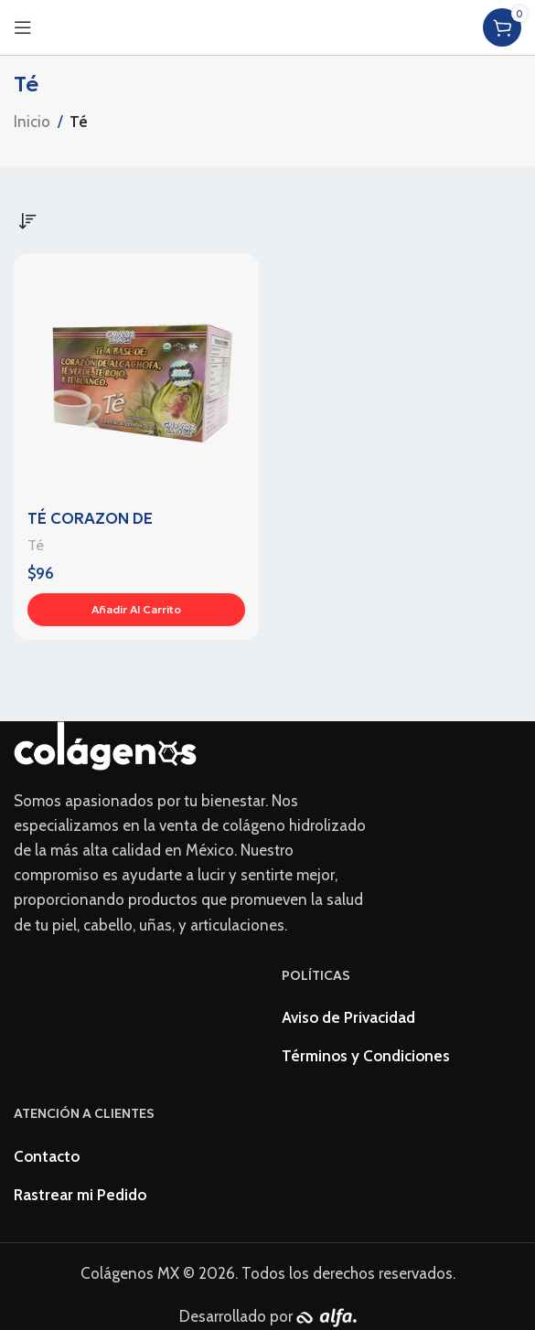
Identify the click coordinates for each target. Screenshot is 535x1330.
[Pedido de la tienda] (27, 221)
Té (35, 545)
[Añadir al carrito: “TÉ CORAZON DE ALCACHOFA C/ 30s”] (136, 609)
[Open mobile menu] (23, 27)
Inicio (32, 121)
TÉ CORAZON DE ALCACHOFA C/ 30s (101, 529)
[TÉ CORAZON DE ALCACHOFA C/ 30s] (136, 375)
